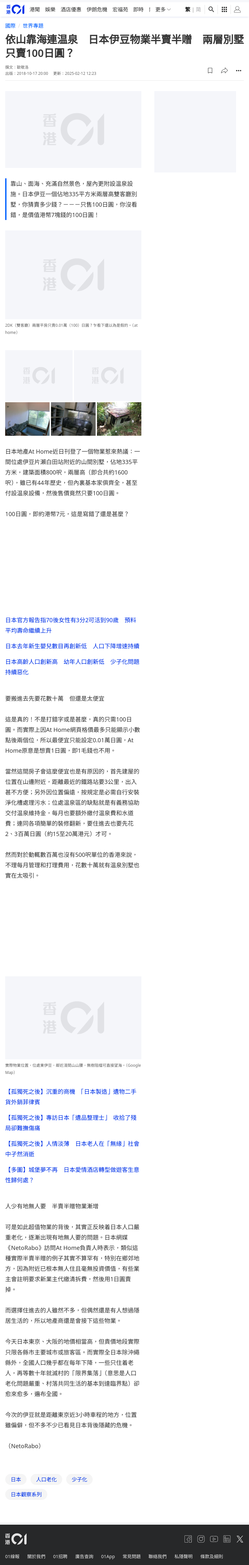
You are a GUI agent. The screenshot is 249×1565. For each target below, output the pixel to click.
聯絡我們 (157, 1554)
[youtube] (214, 1536)
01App (108, 1554)
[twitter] (240, 1536)
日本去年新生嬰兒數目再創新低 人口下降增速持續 (72, 643)
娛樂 (50, 7)
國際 (10, 23)
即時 (138, 7)
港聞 (35, 7)
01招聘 (60, 1554)
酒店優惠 (71, 7)
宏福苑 (120, 7)
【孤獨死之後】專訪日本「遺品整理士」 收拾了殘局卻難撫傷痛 (70, 1120)
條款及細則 (211, 1554)
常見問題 (132, 1554)
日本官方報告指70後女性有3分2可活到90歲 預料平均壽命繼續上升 (70, 622)
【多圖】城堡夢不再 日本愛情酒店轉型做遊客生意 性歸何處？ (73, 1172)
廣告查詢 (84, 1554)
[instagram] (201, 1536)
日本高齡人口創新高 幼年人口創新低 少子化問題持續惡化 (72, 664)
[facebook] (188, 1536)
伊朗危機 (97, 7)
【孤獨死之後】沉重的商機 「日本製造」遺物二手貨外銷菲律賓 (70, 1094)
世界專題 (33, 23)
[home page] (15, 7)
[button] (210, 68)
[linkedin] (227, 1536)
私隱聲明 (183, 1554)
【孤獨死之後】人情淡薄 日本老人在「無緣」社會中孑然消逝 (72, 1146)
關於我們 (36, 1554)
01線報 (12, 1554)
